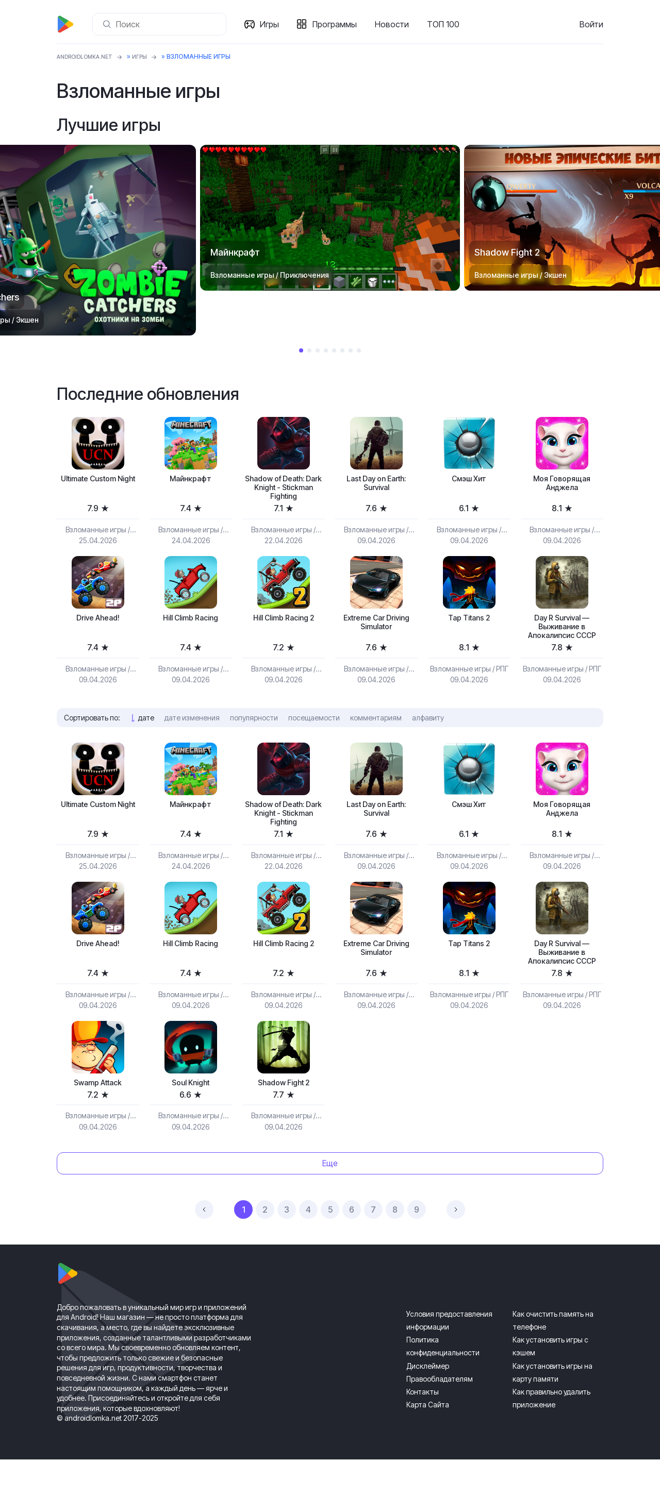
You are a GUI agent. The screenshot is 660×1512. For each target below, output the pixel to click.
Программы (339, 24)
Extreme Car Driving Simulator (376, 631)
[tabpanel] (330, 218)
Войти (591, 24)
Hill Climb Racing (190, 625)
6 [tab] (342, 350)
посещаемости (314, 742)
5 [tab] (334, 350)
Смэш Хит (469, 479)
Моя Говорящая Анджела (562, 485)
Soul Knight (190, 1133)
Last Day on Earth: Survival (376, 485)
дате (146, 742)
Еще (330, 1216)
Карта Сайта (427, 1457)
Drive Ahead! (98, 625)
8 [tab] (359, 350)
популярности (254, 742)
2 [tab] (309, 350)
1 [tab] (301, 350)
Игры (273, 24)
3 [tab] (318, 350)
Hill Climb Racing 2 (283, 625)
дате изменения (192, 742)
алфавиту (428, 742)
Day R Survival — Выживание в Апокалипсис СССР (562, 642)
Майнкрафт (191, 479)
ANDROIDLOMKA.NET (90, 56)
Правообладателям (439, 1431)
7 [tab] (351, 350)
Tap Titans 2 (469, 625)
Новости (396, 24)
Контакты (422, 1444)
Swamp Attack (98, 1133)
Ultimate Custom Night (98, 485)
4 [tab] (326, 350)
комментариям (376, 742)
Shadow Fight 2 (283, 1133)
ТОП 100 (447, 24)
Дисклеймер (427, 1418)
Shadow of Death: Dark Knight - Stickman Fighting (283, 490)
